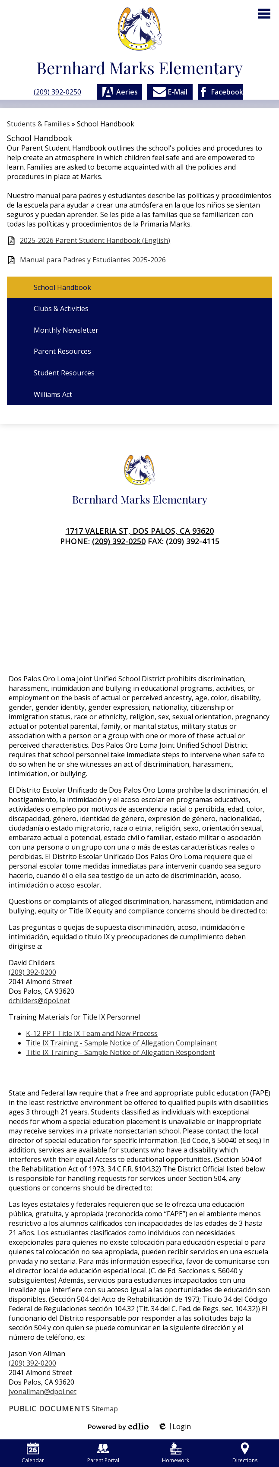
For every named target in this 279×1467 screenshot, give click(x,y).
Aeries (119, 92)
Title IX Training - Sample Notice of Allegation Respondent (120, 1052)
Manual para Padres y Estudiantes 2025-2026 (93, 260)
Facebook (220, 92)
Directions (244, 1453)
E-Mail (169, 92)
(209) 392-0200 (32, 972)
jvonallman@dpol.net (42, 1391)
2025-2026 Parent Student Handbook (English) (95, 240)
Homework (175, 1453)
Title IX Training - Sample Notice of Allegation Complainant (121, 1043)
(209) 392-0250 (57, 92)
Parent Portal (103, 1453)
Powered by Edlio (118, 1426)
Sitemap (105, 1408)
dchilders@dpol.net (39, 1000)
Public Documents (49, 1408)
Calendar (33, 1453)
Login (174, 1426)
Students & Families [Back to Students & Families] (38, 124)
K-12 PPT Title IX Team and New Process (92, 1033)
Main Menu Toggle (264, 14)
